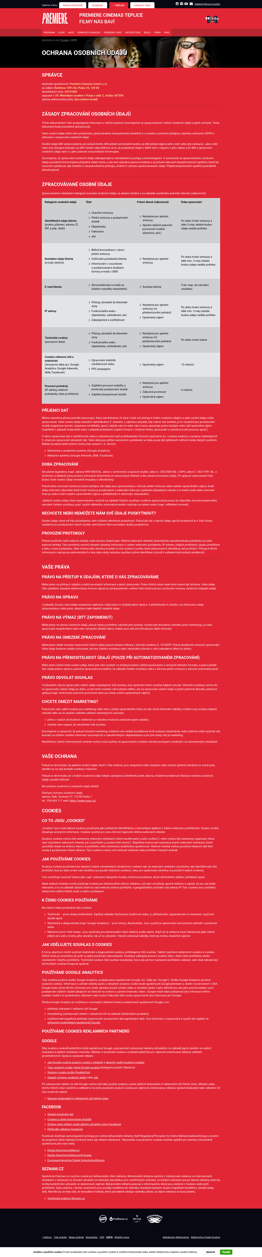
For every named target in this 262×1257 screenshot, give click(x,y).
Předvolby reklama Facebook (65, 1130)
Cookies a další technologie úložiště (69, 1120)
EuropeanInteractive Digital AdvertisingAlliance (76, 1161)
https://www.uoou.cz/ (83, 801)
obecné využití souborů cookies (125, 1063)
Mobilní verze (121, 1237)
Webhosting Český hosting (205, 1237)
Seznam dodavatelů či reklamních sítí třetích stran (77, 1099)
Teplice (119, 5)
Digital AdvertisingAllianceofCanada (69, 1156)
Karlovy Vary (142, 5)
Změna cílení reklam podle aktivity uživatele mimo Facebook (84, 1125)
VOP (102, 1237)
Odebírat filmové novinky (207, 4)
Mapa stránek (76, 1237)
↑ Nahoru (47, 1237)
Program (64, 40)
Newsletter (92, 1237)
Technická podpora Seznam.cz (66, 1199)
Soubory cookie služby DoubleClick (68, 1073)
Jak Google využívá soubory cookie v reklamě (75, 1063)
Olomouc (97, 5)
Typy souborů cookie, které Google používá (73, 1068)
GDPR (109, 1237)
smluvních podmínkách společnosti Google (73, 1023)
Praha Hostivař (72, 5)
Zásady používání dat (60, 1115)
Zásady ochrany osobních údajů (66, 1078)
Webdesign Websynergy (176, 1237)
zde (96, 1078)
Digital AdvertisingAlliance (63, 1151)
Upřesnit (210, 1252)
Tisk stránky (60, 1237)
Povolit (226, 1252)
